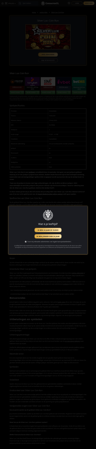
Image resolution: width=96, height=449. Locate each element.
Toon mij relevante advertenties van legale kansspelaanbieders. (49, 242)
